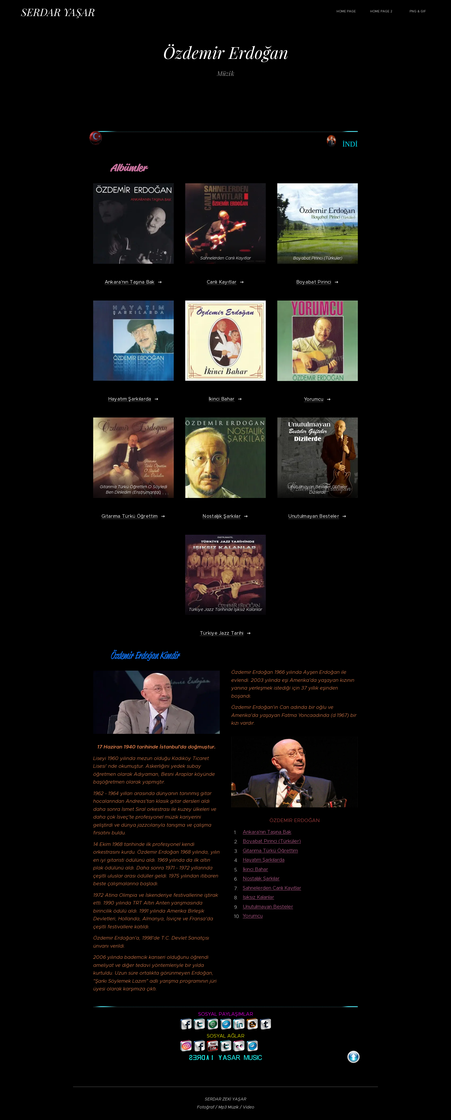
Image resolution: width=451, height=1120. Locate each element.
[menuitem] (397, 12)
